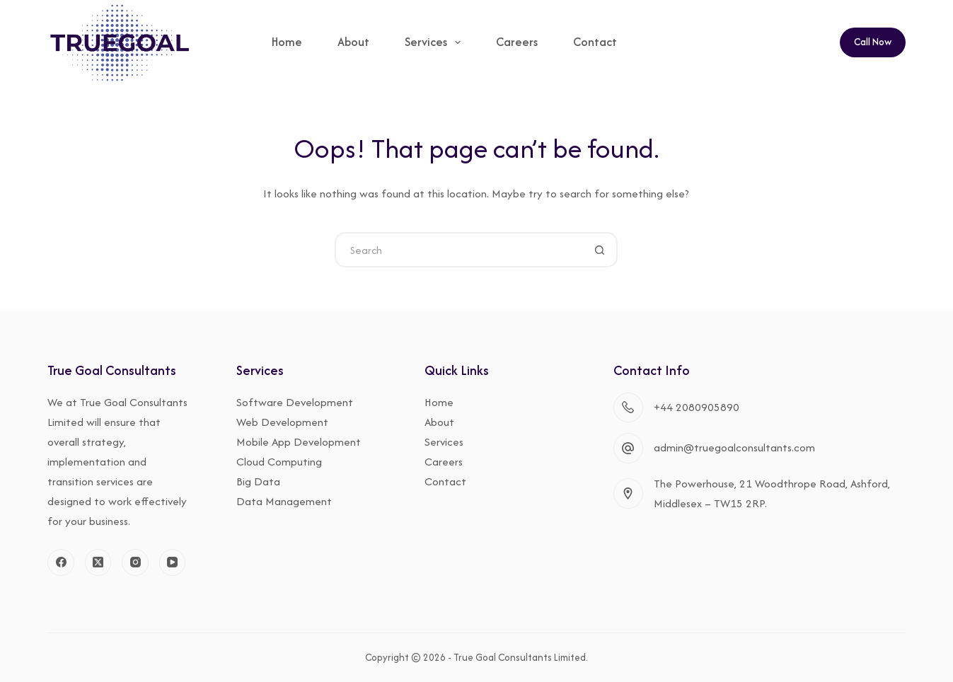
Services (436, 42)
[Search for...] (458, 249)
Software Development (294, 402)
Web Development (282, 422)
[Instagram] (135, 562)
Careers (517, 41)
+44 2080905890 (696, 407)
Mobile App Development (298, 442)
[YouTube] (172, 562)
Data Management (284, 501)
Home (287, 41)
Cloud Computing (279, 461)
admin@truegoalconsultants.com (734, 447)
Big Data (258, 481)
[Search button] (600, 249)
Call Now (872, 42)
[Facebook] (60, 562)
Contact (595, 41)
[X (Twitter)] (98, 562)
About (353, 41)
